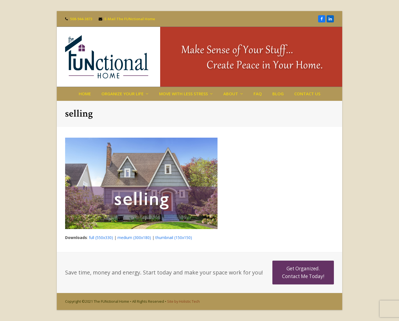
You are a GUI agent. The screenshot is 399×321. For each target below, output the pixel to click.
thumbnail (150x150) (173, 237)
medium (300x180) (134, 237)
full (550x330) (101, 237)
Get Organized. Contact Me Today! (303, 272)
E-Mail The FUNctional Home (129, 18)
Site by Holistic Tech (183, 301)
